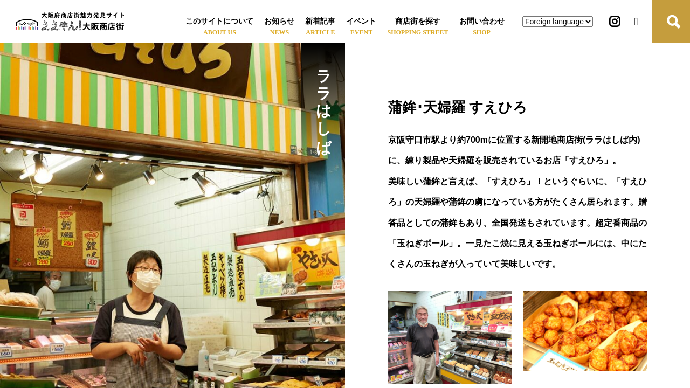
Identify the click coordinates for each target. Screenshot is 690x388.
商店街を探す (417, 21)
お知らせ (279, 21)
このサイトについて (219, 21)
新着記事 (320, 21)
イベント (361, 21)
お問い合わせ (482, 21)
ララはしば (323, 102)
